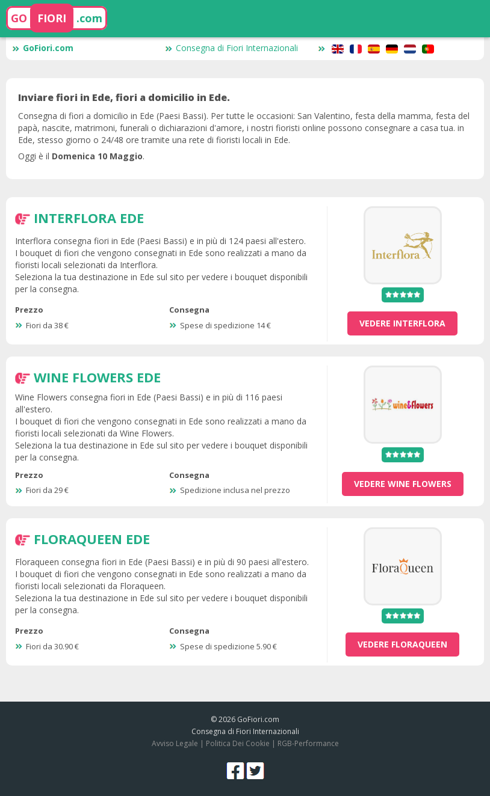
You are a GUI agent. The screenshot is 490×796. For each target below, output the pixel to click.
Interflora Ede (89, 218)
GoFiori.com (42, 48)
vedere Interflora (402, 323)
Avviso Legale (175, 743)
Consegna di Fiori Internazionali (231, 48)
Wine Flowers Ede (97, 377)
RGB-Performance (308, 743)
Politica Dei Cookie (238, 743)
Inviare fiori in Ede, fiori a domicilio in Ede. (124, 97)
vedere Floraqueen (402, 644)
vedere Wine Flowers (402, 483)
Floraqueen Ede (92, 539)
